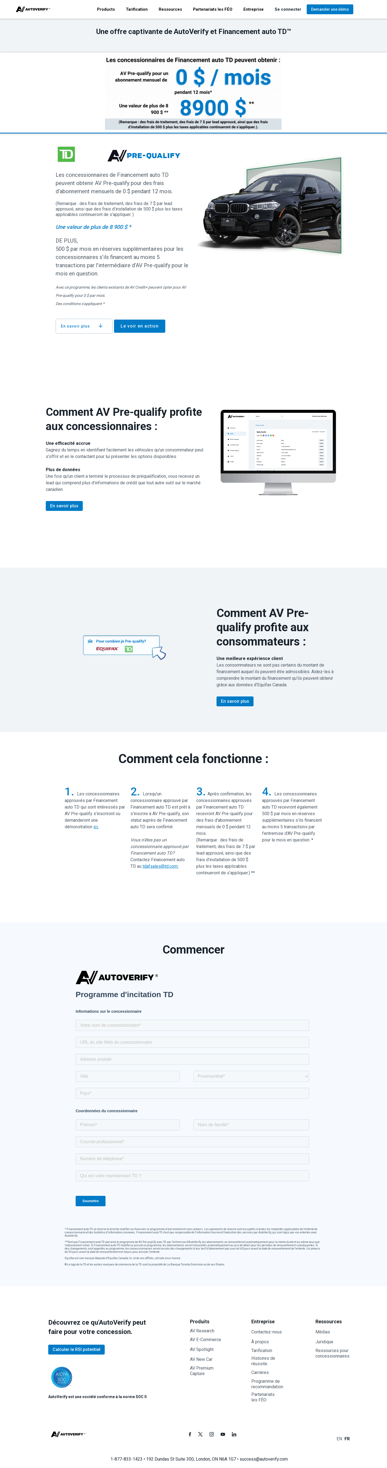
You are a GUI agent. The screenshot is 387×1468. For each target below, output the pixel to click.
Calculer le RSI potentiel (76, 1349)
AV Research (202, 1330)
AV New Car (201, 1359)
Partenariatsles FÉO (263, 1397)
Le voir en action (140, 326)
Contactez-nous (266, 1332)
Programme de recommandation (267, 1384)
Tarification (261, 1350)
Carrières (260, 1372)
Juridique (324, 1341)
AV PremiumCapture (202, 1370)
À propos (260, 1341)
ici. (96, 826)
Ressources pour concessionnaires (332, 1353)
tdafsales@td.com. (160, 866)
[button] (106, 9)
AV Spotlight (202, 1349)
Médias (322, 1332)
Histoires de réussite (263, 1361)
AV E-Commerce (205, 1339)
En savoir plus (64, 505)
